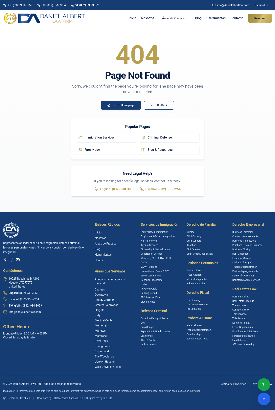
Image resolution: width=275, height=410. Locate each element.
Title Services (239, 314)
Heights (99, 310)
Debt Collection (240, 253)
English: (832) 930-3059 (114, 189)
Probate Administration (199, 330)
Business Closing (241, 249)
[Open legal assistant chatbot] (264, 399)
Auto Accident (194, 270)
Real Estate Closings (243, 301)
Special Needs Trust (197, 338)
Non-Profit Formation (243, 275)
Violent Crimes (148, 344)
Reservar (259, 18)
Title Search (238, 318)
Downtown (101, 294)
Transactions (239, 305)
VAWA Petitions (149, 267)
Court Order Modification (200, 253)
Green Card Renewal (151, 275)
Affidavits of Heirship (243, 344)
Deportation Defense (152, 253)
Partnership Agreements (245, 271)
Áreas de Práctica (174, 18)
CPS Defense (193, 249)
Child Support (194, 240)
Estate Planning (195, 325)
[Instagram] (11, 260)
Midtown (100, 330)
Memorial (100, 325)
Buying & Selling (240, 296)
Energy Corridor (104, 299)
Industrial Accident (196, 283)
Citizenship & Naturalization (155, 249)
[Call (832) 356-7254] (264, 385)
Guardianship (194, 334)
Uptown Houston (105, 361)
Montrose (101, 335)
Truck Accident (194, 274)
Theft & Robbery (149, 340)
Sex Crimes (147, 335)
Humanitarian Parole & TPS (155, 271)
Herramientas (216, 18)
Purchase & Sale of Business (247, 245)
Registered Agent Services (246, 280)
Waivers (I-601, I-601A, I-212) (156, 258)
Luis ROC (107, 398)
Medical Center (104, 320)
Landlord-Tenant (241, 322)
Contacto (236, 18)
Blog (198, 18)
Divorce (191, 232)
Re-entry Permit (149, 293)
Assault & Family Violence (154, 318)
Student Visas (148, 301)
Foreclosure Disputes (243, 335)
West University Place (108, 366)
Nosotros (147, 18)
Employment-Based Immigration (158, 236)
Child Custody (194, 236)
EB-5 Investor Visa (150, 297)
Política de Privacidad (233, 384)
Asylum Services (149, 245)
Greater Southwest (106, 305)
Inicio (132, 18)
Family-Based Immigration (154, 232)
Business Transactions (244, 240)
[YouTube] (18, 260)
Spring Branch (103, 346)
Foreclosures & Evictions (245, 331)
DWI (143, 322)
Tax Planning (193, 300)
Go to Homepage (120, 105)
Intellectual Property (243, 262)
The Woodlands (104, 356)
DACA (144, 262)
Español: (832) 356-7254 (160, 189)
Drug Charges (148, 327)
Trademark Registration (244, 267)
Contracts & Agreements (245, 236)
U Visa (144, 284)
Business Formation (242, 232)
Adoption (191, 245)
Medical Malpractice (197, 279)
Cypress (100, 289)
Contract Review (241, 309)
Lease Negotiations (242, 327)
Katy (97, 315)
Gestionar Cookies (16, 398)
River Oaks (101, 341)
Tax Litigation (194, 309)
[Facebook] (5, 260)
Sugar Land (102, 351)
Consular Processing (152, 280)
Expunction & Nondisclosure (156, 331)
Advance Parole (149, 288)
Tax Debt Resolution (197, 304)
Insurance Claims (241, 258)
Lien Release (239, 340)
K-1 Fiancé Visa (149, 240)
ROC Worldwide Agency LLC (66, 398)
